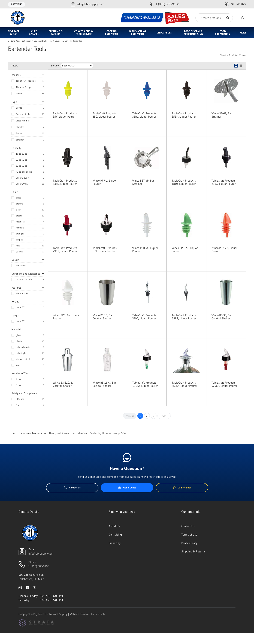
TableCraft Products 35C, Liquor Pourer (105, 115)
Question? (16, 4)
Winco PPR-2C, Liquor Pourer (145, 249)
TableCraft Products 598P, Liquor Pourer (184, 317)
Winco (19, 93)
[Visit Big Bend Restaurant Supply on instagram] (20, 587)
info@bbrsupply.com (40, 553)
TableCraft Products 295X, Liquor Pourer (223, 182)
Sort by (55, 65)
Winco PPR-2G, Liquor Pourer (185, 249)
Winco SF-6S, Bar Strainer (221, 115)
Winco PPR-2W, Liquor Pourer (66, 317)
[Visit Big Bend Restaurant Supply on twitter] (35, 587)
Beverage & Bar (14, 33)
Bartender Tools (76, 41)
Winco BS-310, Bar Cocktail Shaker (64, 384)
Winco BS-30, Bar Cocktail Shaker (221, 317)
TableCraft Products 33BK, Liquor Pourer (65, 182)
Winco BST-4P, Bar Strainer (143, 182)
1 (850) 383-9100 (38, 566)
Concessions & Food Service (83, 33)
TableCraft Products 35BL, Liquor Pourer (144, 115)
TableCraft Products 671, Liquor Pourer (105, 249)
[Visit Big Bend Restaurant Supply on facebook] (27, 587)
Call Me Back (235, 4)
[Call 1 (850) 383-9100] (164, 4)
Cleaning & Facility (56, 33)
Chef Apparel (34, 33)
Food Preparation (222, 33)
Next (164, 415)
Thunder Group (23, 87)
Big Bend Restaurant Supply (19, 41)
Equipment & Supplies (43, 41)
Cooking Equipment (111, 33)
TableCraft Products (26, 80)
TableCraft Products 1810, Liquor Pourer (184, 182)
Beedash (100, 614)
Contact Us (72, 487)
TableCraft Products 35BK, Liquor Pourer (184, 115)
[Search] (214, 17)
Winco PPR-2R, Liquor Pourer (224, 249)
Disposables (164, 32)
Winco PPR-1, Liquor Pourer (105, 182)
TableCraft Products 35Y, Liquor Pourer (65, 115)
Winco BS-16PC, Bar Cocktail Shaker (104, 384)
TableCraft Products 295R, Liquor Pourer (65, 249)
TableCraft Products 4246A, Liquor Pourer (224, 384)
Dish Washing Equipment (137, 33)
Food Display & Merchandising (193, 33)
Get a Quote (127, 487)
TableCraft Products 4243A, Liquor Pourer (145, 384)
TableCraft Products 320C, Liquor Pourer (144, 317)
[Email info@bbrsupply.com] (87, 4)
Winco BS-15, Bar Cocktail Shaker (103, 317)
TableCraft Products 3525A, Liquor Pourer (184, 384)
